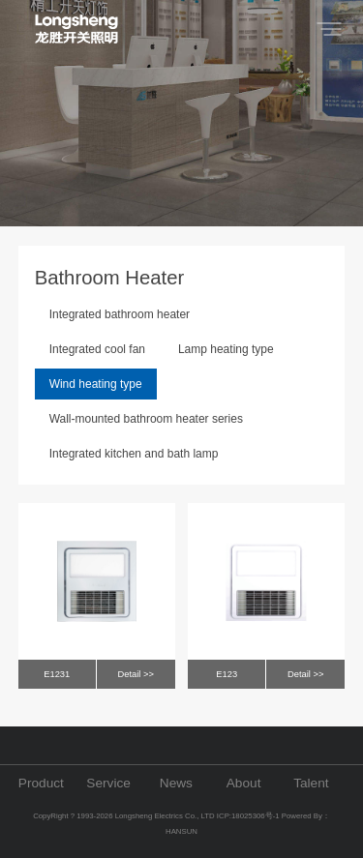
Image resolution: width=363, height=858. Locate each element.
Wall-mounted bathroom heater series (146, 419)
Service (108, 783)
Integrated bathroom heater (119, 314)
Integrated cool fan (97, 349)
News (176, 783)
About (244, 783)
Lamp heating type (226, 349)
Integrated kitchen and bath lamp (134, 453)
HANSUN (181, 831)
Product (41, 783)
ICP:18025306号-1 (249, 816)
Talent (310, 783)
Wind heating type (95, 384)
